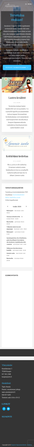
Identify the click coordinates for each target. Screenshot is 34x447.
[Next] (26, 206)
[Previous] (7, 206)
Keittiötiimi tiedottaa (17, 156)
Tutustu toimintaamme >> (17, 67)
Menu (30, 4)
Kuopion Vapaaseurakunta (18, 445)
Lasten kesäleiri (17, 97)
